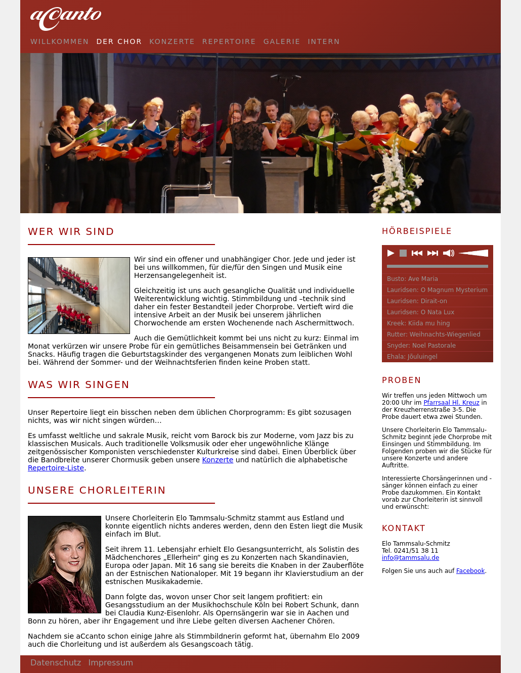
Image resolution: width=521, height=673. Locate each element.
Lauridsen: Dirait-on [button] (417, 301)
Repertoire (229, 41)
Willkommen (59, 41)
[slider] (473, 253)
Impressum (110, 662)
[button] (391, 253)
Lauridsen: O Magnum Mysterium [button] (437, 290)
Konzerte (172, 41)
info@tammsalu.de (410, 557)
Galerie (282, 41)
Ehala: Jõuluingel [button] (412, 356)
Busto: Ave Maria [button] (412, 278)
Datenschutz (55, 662)
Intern (324, 41)
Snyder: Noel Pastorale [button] (421, 345)
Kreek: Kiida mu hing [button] (418, 323)
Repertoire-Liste (56, 468)
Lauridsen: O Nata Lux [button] (420, 312)
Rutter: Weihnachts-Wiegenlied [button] (434, 334)
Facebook (470, 570)
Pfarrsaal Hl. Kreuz (451, 402)
